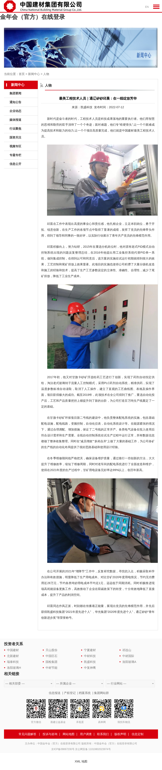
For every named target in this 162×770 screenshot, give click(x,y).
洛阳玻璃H (14, 667)
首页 (22, 74)
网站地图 (68, 734)
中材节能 (51, 667)
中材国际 (128, 656)
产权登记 (70, 693)
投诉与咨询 (50, 734)
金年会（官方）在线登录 (32, 17)
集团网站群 (101, 693)
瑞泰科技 (13, 661)
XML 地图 (81, 761)
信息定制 (137, 734)
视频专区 (15, 146)
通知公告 (15, 102)
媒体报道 (15, 119)
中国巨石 (51, 656)
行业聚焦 (15, 128)
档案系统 (85, 693)
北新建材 (13, 656)
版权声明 (120, 734)
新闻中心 (34, 74)
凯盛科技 (90, 661)
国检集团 (51, 661)
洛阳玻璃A (129, 661)
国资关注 (15, 137)
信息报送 (55, 693)
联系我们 (103, 734)
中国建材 (13, 650)
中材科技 (90, 656)
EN (147, 6)
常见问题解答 (27, 734)
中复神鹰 (90, 667)
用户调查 (86, 734)
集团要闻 (15, 93)
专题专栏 (15, 155)
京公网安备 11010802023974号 (93, 749)
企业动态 (15, 111)
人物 (46, 74)
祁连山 (126, 650)
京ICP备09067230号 (62, 749)
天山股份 (51, 650)
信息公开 (15, 164)
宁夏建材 (90, 650)
